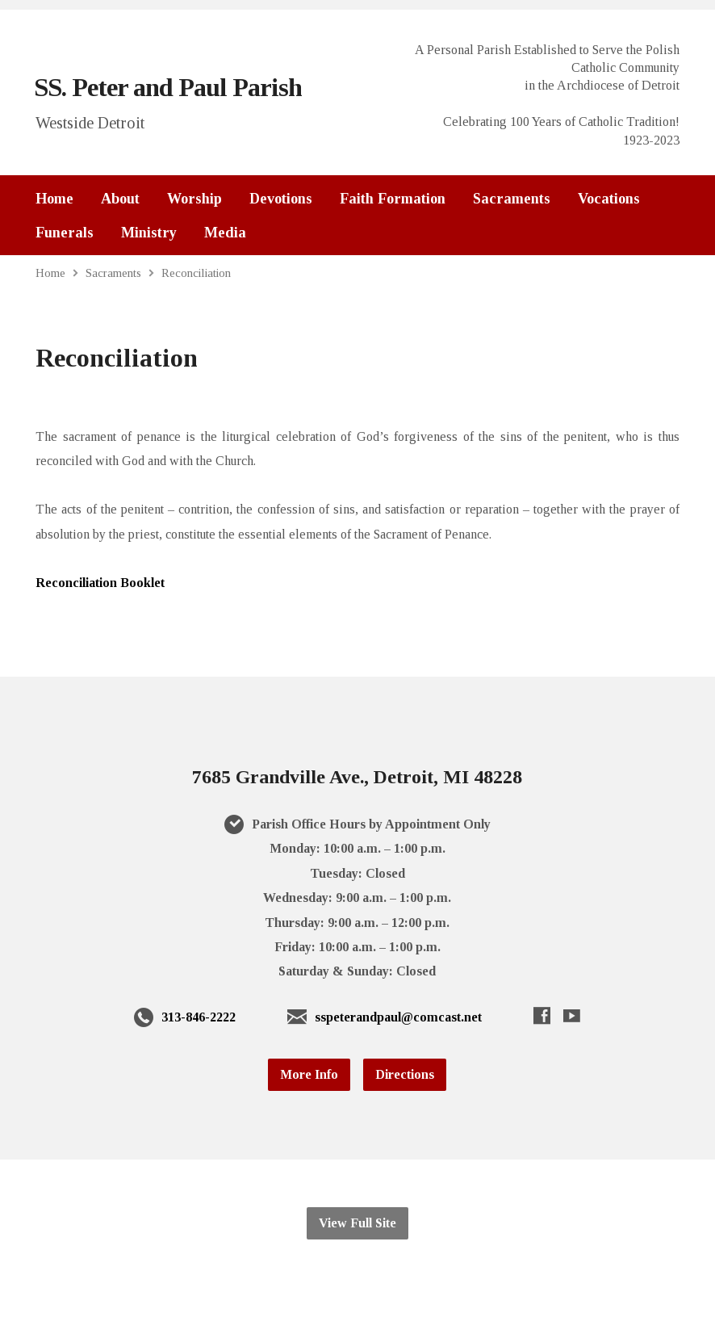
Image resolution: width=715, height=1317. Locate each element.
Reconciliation (196, 272)
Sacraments (511, 198)
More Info (309, 1074)
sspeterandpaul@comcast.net (398, 1017)
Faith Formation (392, 198)
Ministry (149, 232)
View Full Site (357, 1223)
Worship (194, 198)
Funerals (65, 232)
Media (225, 232)
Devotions (280, 198)
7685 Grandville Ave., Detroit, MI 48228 (357, 776)
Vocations (609, 198)
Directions (404, 1074)
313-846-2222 (198, 1017)
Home (54, 198)
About (120, 198)
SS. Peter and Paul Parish (168, 87)
